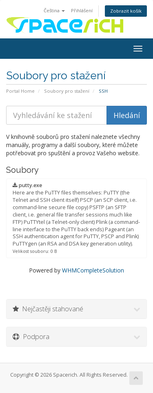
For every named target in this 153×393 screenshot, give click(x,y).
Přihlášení (82, 10)
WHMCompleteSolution (93, 270)
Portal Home (20, 91)
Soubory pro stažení (66, 91)
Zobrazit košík (126, 11)
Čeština (54, 10)
